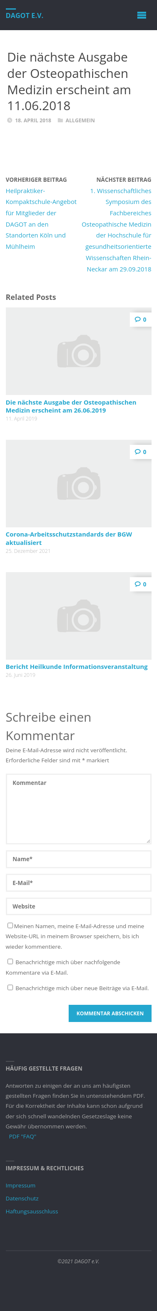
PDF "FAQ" (22, 1136)
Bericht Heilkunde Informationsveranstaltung (77, 666)
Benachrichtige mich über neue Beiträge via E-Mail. (82, 988)
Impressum (21, 1185)
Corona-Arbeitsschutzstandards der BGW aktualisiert (69, 538)
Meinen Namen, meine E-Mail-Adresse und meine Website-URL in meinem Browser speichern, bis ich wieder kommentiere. (75, 936)
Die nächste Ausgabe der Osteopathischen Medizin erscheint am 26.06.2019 (71, 406)
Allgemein (80, 120)
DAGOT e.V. (25, 15)
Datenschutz (22, 1198)
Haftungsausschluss (32, 1211)
